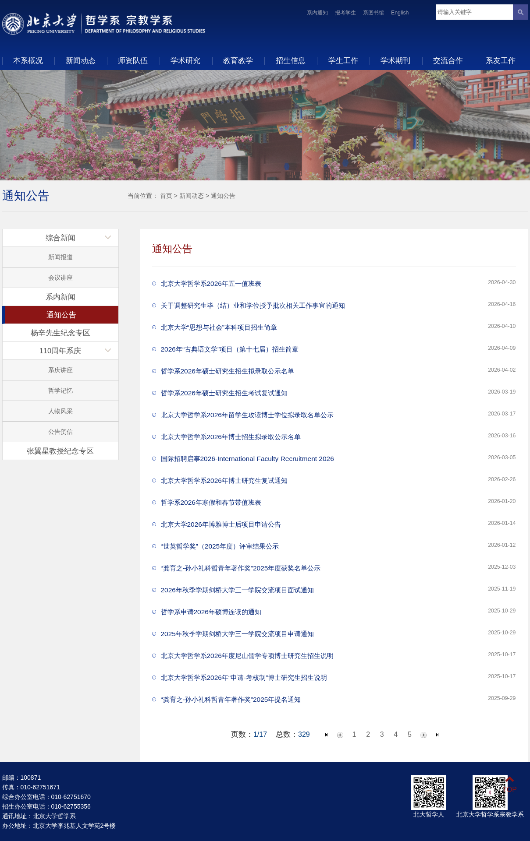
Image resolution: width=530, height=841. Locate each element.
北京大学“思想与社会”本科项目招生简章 (219, 327)
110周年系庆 (60, 351)
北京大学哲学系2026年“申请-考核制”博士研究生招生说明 (244, 677)
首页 (166, 195)
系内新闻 (60, 297)
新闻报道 (60, 256)
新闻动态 (81, 60)
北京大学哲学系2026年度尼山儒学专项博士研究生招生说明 (247, 655)
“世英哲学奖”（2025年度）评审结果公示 (220, 546)
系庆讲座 (60, 369)
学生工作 (343, 60)
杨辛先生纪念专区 (60, 333)
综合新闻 (60, 238)
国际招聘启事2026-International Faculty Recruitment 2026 (247, 458)
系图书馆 (373, 13)
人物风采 (60, 411)
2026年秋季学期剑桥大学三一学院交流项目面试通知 (237, 590)
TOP (509, 784)
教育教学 (238, 60)
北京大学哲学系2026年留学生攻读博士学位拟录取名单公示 (247, 415)
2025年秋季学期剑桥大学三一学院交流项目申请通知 (237, 633)
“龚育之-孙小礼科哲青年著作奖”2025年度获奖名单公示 (241, 568)
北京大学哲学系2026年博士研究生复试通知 (224, 480)
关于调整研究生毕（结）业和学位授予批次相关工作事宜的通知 (253, 305)
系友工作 (501, 60)
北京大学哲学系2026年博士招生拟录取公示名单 (231, 436)
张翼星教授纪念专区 (60, 451)
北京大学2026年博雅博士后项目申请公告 (221, 524)
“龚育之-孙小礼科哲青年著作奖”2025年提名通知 (231, 699)
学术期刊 (395, 60)
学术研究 (185, 60)
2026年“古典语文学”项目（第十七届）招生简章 (230, 349)
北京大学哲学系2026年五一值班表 (211, 283)
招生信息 (291, 60)
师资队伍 (133, 60)
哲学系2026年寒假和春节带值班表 (211, 502)
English (400, 13)
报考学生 (345, 13)
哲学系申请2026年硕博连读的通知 (211, 612)
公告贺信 (60, 431)
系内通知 (317, 13)
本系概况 (28, 60)
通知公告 (223, 195)
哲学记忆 (60, 390)
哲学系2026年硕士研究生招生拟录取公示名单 (227, 371)
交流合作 (448, 60)
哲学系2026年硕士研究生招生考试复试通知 (224, 393)
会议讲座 (60, 277)
